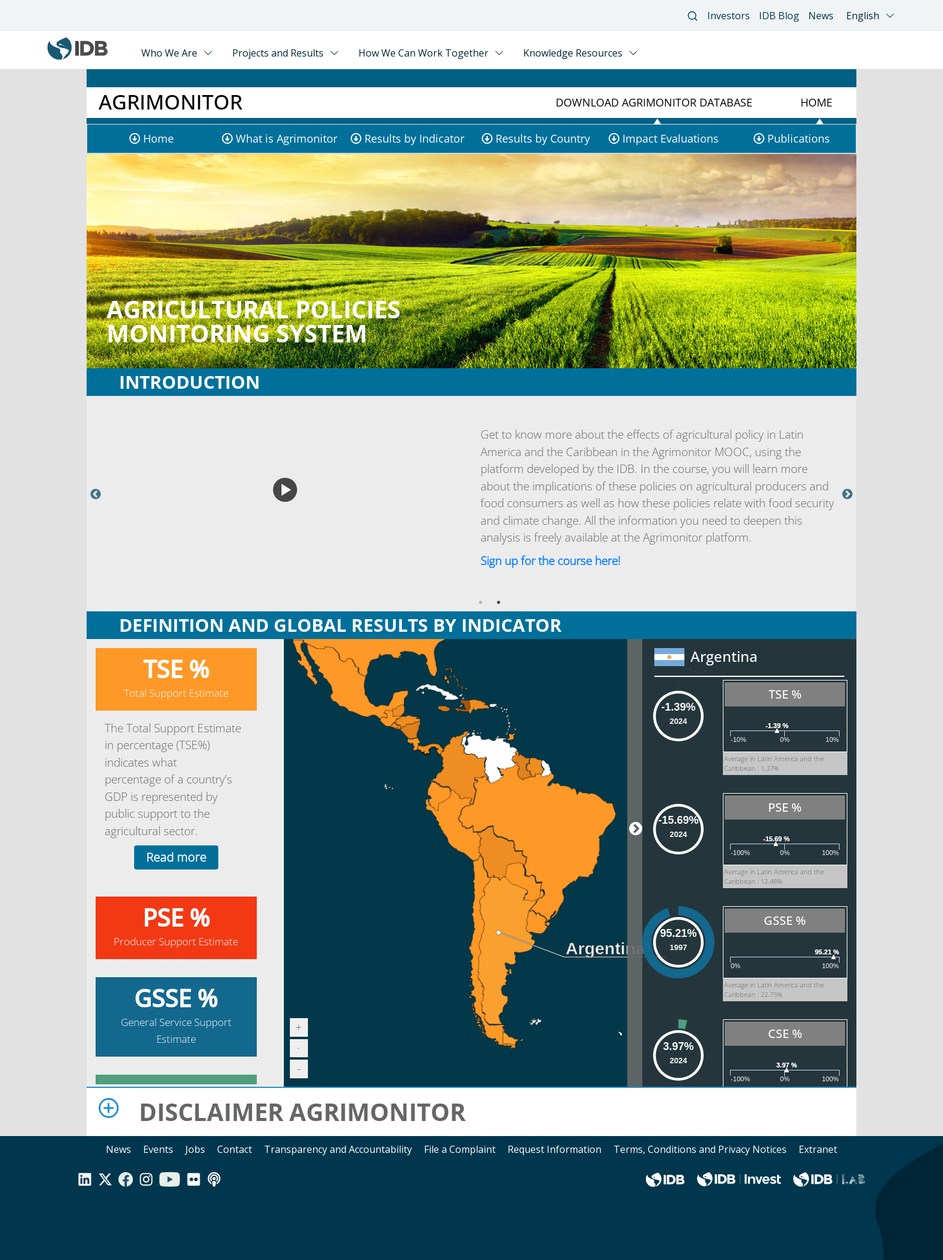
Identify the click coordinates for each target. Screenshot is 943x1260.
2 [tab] (499, 602)
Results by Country (543, 138)
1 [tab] (481, 602)
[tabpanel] (471, 494)
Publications (798, 138)
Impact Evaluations (670, 138)
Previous (96, 495)
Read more (176, 857)
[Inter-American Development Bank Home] (78, 57)
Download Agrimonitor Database (654, 102)
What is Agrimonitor (286, 138)
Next (847, 495)
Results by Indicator (414, 138)
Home (816, 102)
